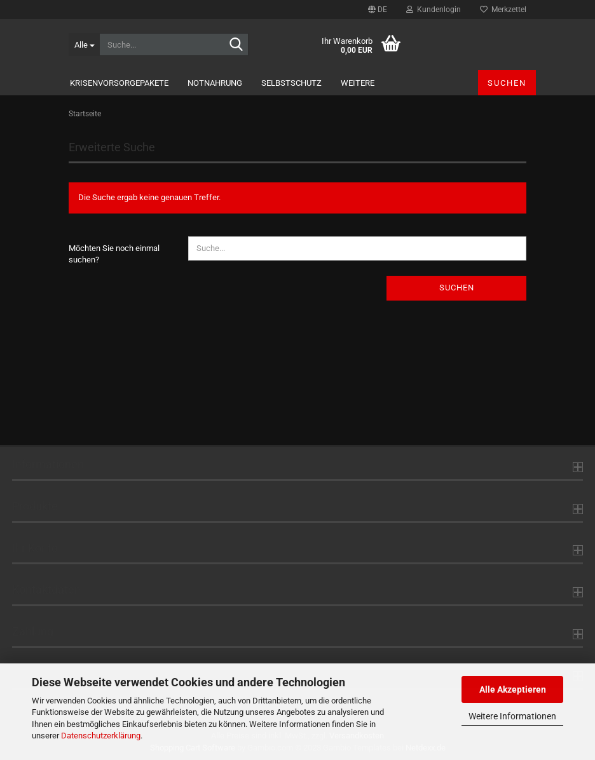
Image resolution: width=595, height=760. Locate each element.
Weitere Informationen (512, 716)
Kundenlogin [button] (433, 9)
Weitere (357, 83)
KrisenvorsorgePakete (119, 83)
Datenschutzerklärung (100, 735)
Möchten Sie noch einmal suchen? (114, 254)
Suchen (507, 83)
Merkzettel (503, 9)
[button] (378, 9)
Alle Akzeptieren (512, 689)
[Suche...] (84, 44)
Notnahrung (215, 83)
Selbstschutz (291, 83)
